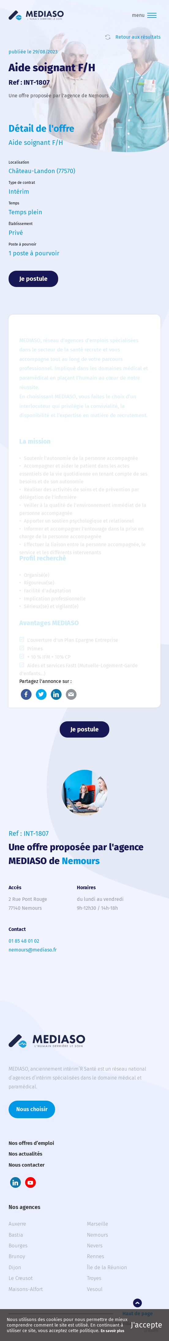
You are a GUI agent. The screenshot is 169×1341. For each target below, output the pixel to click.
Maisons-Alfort (26, 1289)
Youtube (30, 1182)
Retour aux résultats (137, 37)
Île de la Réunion (107, 1267)
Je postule (33, 278)
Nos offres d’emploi (31, 1143)
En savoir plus (112, 1331)
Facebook (26, 694)
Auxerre (17, 1224)
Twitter (41, 694)
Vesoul (95, 1289)
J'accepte (146, 1325)
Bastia (16, 1235)
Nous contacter (27, 1165)
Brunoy (17, 1256)
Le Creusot (21, 1278)
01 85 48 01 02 (24, 941)
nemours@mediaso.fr (33, 950)
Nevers (95, 1245)
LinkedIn (56, 694)
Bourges (18, 1245)
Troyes (94, 1278)
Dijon (15, 1267)
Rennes (95, 1256)
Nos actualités (25, 1154)
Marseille (97, 1224)
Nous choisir (31, 1109)
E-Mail (71, 694)
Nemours (97, 1235)
